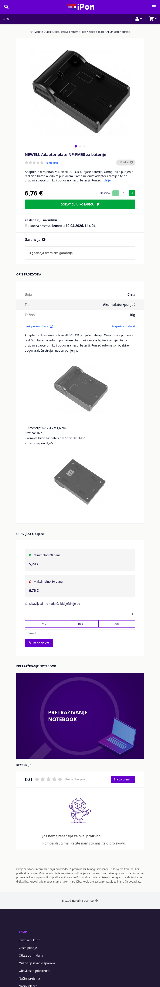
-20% (116, 624)
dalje (107, 180)
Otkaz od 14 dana (31, 955)
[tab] (76, 146)
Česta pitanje (28, 948)
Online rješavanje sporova (37, 963)
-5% (43, 624)
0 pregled (52, 163)
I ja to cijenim (123, 779)
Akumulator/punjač (117, 32)
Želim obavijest (39, 643)
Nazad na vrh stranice (80, 901)
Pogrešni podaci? (123, 326)
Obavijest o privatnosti (34, 971)
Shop (6, 18)
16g (132, 314)
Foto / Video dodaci (91, 32)
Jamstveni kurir (29, 940)
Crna (131, 294)
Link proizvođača (39, 326)
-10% (79, 624)
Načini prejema (29, 978)
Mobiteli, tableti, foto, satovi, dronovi (54, 32)
